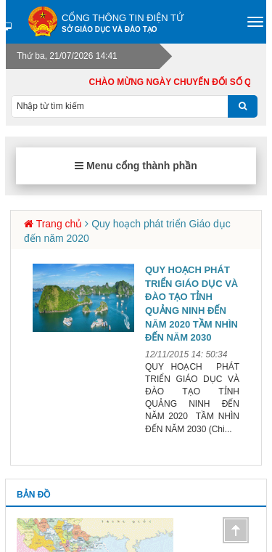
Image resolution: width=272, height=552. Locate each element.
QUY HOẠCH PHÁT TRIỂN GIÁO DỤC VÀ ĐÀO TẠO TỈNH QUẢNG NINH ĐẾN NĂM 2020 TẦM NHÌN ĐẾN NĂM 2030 (191, 303)
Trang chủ (59, 224)
